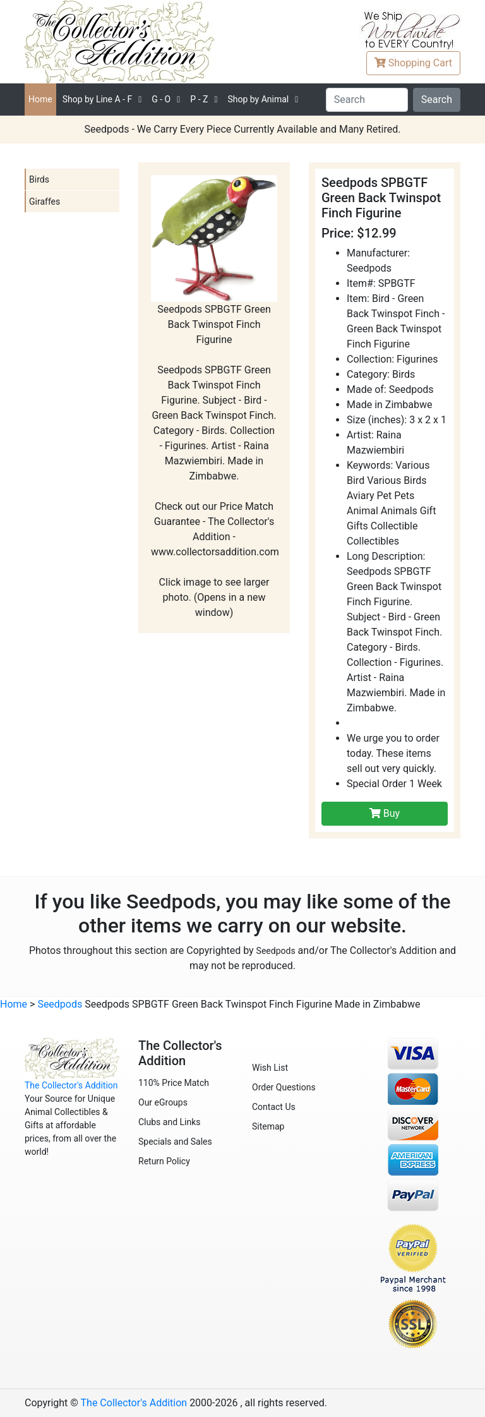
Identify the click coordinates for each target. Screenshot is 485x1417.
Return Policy (164, 1161)
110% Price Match (173, 1083)
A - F (98, 99)
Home (40, 99)
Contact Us (274, 1107)
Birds (39, 179)
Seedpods (276, 951)
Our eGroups (163, 1102)
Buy (384, 813)
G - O (161, 99)
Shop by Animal (258, 99)
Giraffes (44, 201)
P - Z (199, 99)
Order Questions (284, 1087)
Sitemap (268, 1126)
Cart (413, 63)
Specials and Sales (175, 1142)
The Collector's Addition (71, 1085)
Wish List (270, 1068)
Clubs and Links (169, 1122)
